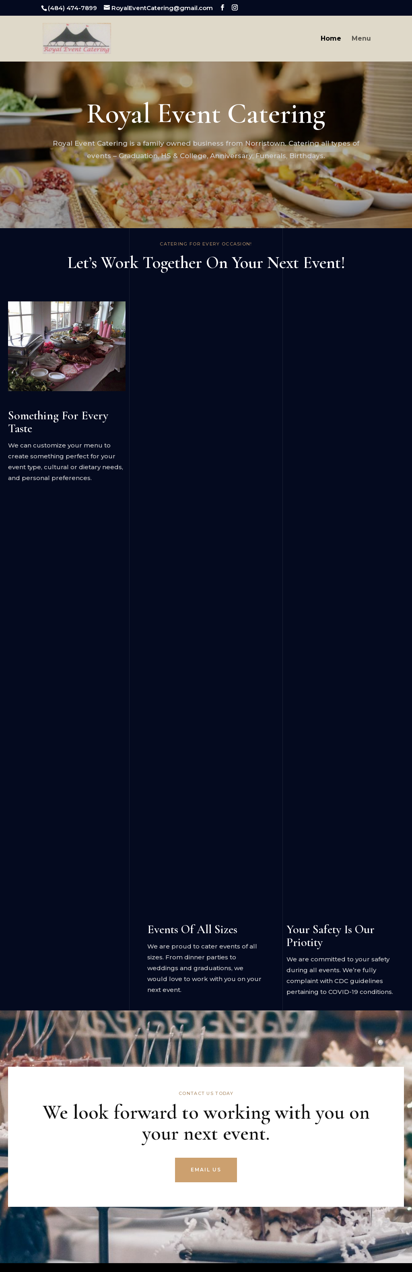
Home (331, 39)
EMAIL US (206, 1170)
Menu (361, 39)
